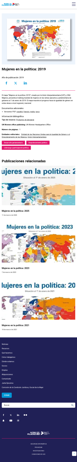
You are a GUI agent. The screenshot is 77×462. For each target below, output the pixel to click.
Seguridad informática (39, 444)
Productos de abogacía (25, 120)
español (20, 112)
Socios (4, 366)
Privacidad (38, 447)
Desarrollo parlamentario (13, 143)
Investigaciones (38, 451)
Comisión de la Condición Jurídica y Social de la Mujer (22, 387)
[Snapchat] (3, 421)
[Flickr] (25, 415)
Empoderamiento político (38, 143)
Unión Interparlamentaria (37, 137)
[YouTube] (11, 421)
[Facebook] (3, 415)
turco (38, 112)
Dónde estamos (8, 361)
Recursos (5, 348)
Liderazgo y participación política (16, 148)
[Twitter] (11, 415)
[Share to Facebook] (6, 83)
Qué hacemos (7, 353)
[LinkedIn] (18, 415)
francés (26, 112)
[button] (74, 453)
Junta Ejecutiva (7, 383)
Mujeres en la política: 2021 (15, 325)
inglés (32, 112)
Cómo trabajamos (8, 357)
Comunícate (6, 379)
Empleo (5, 370)
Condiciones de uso (38, 454)
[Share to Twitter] (15, 83)
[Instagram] (18, 421)
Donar (6, 395)
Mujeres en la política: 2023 (15, 268)
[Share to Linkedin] (25, 83)
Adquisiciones (7, 374)
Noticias (5, 344)
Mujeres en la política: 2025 (15, 211)
